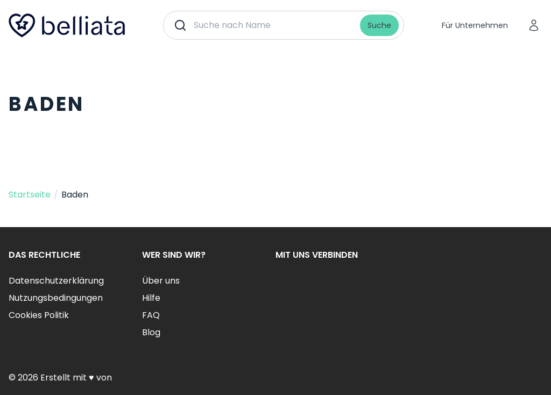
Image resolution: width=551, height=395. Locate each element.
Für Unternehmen (475, 25)
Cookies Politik (39, 315)
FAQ (151, 315)
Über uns (161, 280)
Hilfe (151, 298)
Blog (151, 332)
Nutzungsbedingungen (56, 298)
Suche (379, 25)
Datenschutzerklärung (56, 280)
